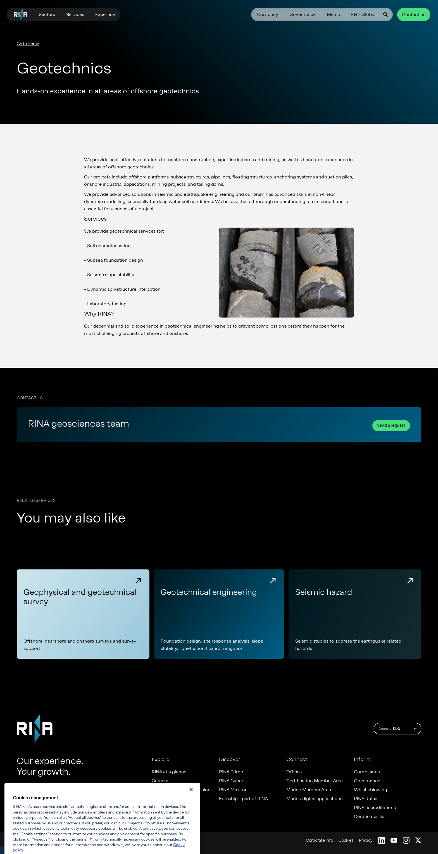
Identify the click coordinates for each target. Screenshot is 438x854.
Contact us (413, 14)
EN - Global (363, 14)
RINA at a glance (169, 772)
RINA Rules (365, 798)
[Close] (191, 804)
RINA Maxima (233, 790)
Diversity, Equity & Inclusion (181, 790)
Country (398, 728)
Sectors (47, 14)
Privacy (366, 840)
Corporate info (319, 840)
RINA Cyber (231, 781)
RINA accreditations (375, 807)
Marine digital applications (314, 798)
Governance (302, 14)
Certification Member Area (314, 781)
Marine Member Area (308, 790)
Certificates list (370, 816)
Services (75, 14)
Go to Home (28, 44)
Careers (160, 781)
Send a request (391, 425)
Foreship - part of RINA (243, 798)
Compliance (367, 772)
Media (333, 14)
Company (267, 14)
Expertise (105, 14)
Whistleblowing (370, 790)
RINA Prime (231, 772)
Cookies (346, 840)
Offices (294, 772)
